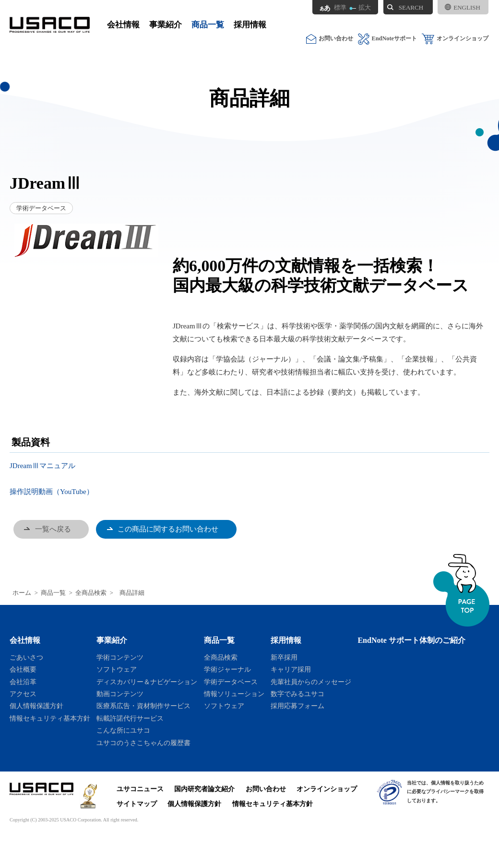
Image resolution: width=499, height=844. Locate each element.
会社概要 (23, 669)
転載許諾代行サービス (130, 718)
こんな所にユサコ (123, 730)
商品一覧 (207, 24)
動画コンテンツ (119, 694)
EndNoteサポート (387, 38)
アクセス (23, 694)
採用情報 (250, 24)
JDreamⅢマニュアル (42, 466)
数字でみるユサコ (297, 694)
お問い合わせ (329, 38)
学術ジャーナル (227, 669)
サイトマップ (137, 804)
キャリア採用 (291, 669)
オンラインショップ (455, 38)
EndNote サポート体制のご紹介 (411, 640)
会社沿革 (23, 682)
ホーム (21, 593)
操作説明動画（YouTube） (52, 491)
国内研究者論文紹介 (204, 789)
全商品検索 (91, 593)
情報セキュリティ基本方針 (50, 718)
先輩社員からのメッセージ (311, 682)
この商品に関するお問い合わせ (168, 529)
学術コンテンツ (119, 657)
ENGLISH (462, 7)
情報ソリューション (234, 694)
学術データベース (231, 682)
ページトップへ (461, 590)
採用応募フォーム (297, 706)
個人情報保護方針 (36, 706)
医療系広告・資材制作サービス (143, 706)
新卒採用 (284, 657)
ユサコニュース (140, 789)
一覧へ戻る (53, 529)
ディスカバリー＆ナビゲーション (146, 682)
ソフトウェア (116, 669)
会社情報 (123, 24)
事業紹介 (165, 24)
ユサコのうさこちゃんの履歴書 (143, 743)
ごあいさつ (26, 657)
